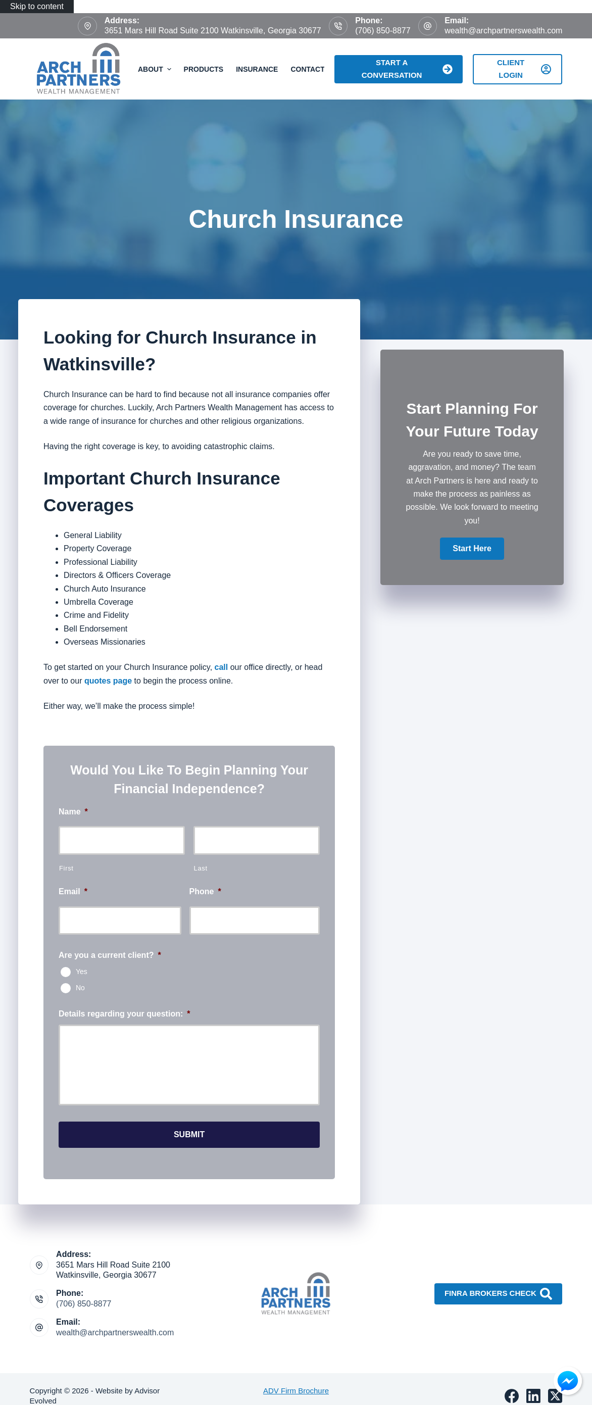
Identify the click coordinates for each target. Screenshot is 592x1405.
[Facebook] (512, 1396)
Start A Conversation (407, 68)
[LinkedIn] (533, 1396)
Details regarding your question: (124, 1013)
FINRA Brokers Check (498, 1294)
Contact (307, 69)
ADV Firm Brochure (296, 1390)
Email (73, 891)
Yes (81, 971)
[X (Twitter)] (555, 1396)
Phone (205, 891)
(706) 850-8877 (382, 30)
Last (201, 868)
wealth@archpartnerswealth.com (503, 30)
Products (204, 69)
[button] (472, 549)
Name (73, 811)
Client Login (524, 68)
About (156, 69)
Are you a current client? (110, 955)
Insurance (257, 69)
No (80, 988)
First (66, 868)
